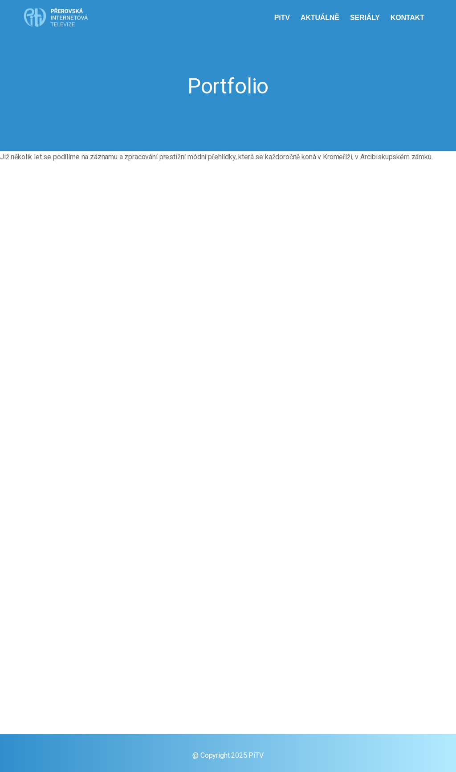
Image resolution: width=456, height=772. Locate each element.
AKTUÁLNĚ (321, 17)
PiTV (283, 17)
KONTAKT (408, 17)
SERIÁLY (366, 17)
